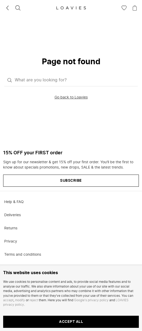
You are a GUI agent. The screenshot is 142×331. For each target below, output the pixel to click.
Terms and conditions (22, 254)
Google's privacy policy (91, 300)
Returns (10, 228)
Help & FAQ (14, 202)
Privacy (10, 241)
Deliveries (12, 215)
